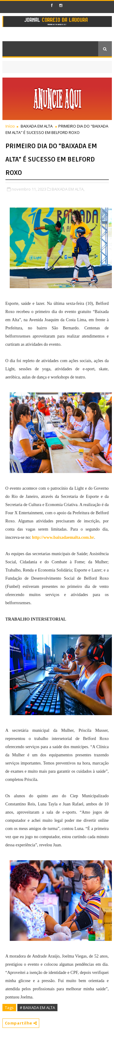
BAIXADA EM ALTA (37, 126)
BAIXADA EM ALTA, (68, 189)
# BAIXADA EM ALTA (37, 1007)
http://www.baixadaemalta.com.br (63, 537)
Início (10, 126)
